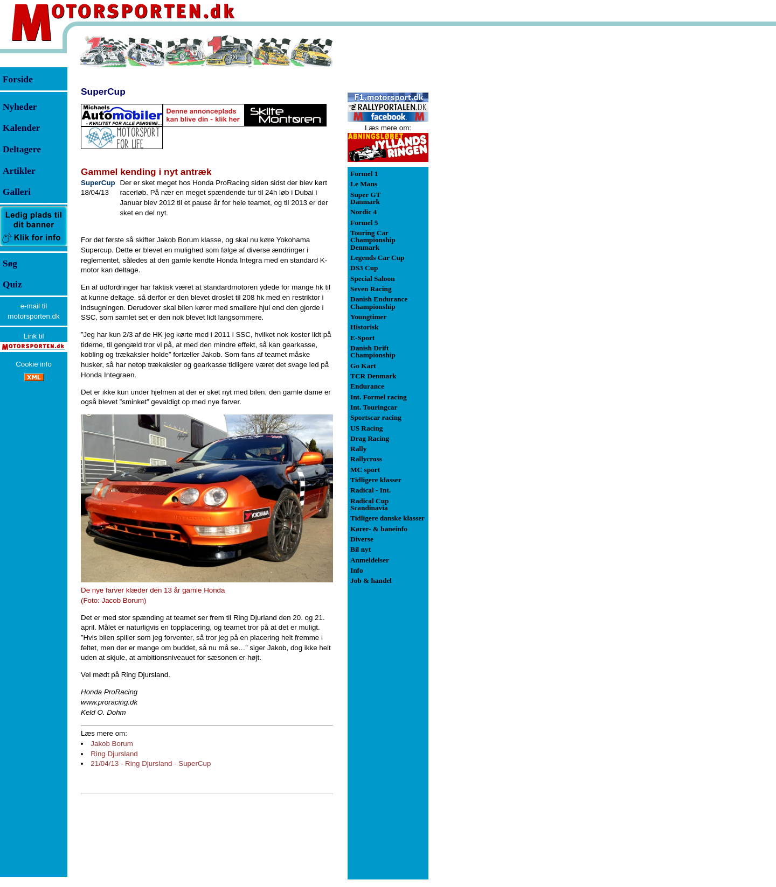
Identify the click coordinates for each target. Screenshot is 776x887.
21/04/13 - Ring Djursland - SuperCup (151, 763)
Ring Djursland (114, 754)
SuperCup (103, 91)
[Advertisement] (485, 195)
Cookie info (34, 364)
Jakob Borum (112, 744)
